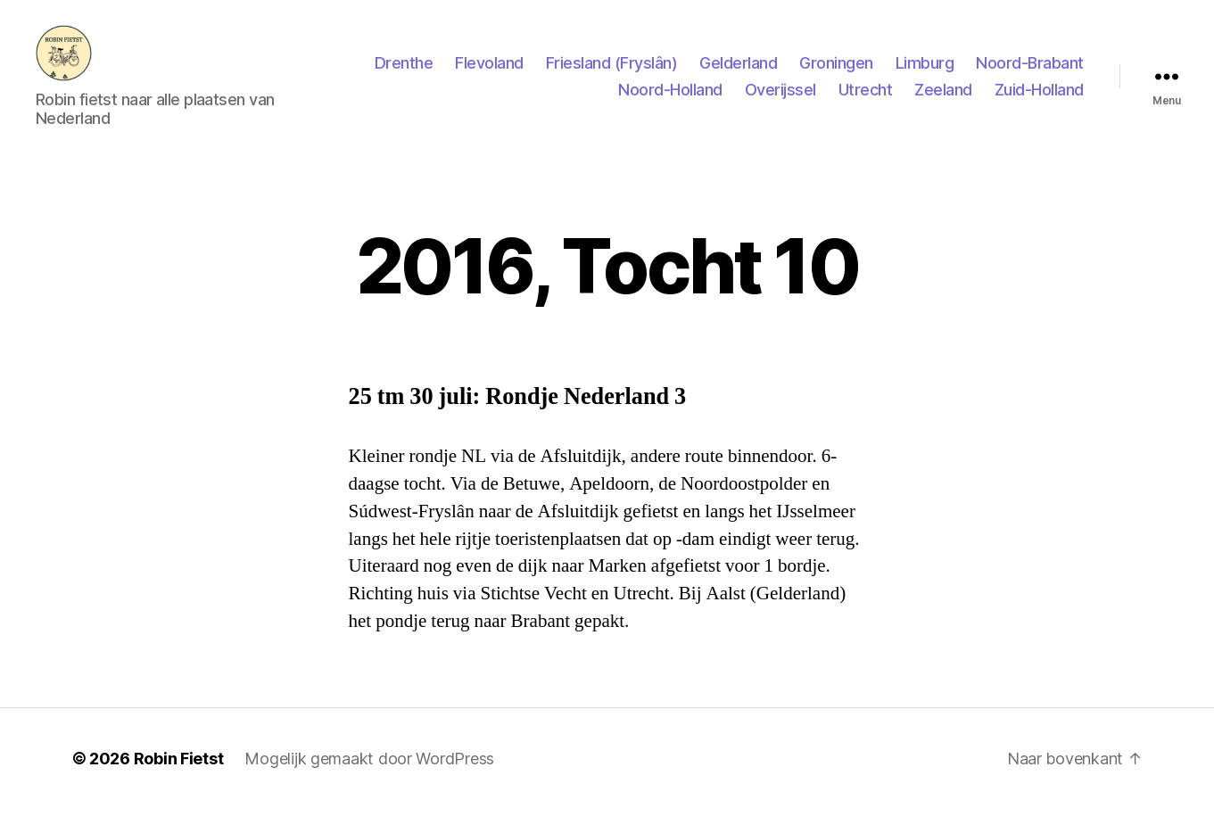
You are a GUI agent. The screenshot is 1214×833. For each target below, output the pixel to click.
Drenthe (404, 74)
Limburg (925, 74)
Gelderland (738, 74)
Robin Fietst (179, 782)
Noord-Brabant (1030, 74)
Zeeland (943, 101)
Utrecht (865, 101)
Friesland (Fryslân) (612, 74)
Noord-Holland (670, 101)
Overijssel (780, 101)
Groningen (836, 74)
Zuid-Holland (1039, 101)
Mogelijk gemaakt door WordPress (369, 782)
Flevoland (489, 74)
